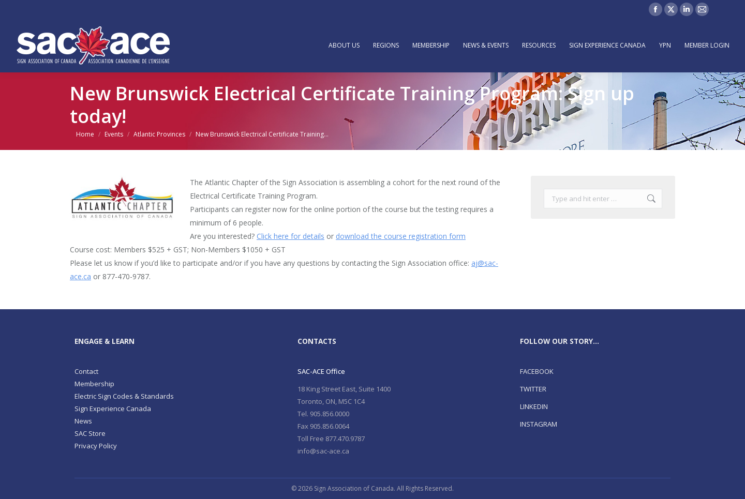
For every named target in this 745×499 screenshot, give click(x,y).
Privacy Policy (95, 445)
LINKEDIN (534, 406)
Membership (94, 383)
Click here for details (290, 236)
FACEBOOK (537, 371)
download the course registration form (401, 236)
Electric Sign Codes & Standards (124, 396)
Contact (86, 371)
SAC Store (90, 433)
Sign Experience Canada (112, 408)
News (83, 421)
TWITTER (533, 389)
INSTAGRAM (538, 424)
